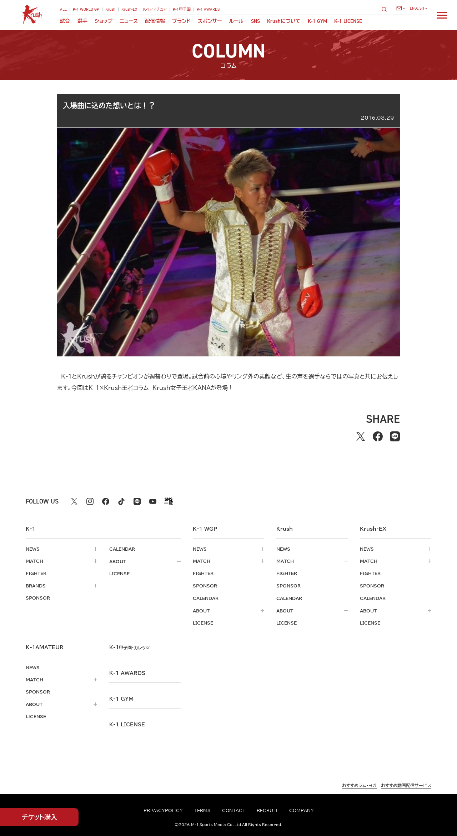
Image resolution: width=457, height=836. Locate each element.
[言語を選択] (418, 8)
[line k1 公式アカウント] (137, 501)
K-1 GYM (317, 21)
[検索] (386, 9)
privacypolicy (163, 810)
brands (36, 585)
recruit (267, 810)
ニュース (129, 21)
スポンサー (210, 21)
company (301, 810)
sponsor (38, 597)
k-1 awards (127, 671)
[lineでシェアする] (394, 436)
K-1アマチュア (155, 9)
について (284, 21)
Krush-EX (129, 9)
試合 (65, 21)
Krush (110, 9)
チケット (39, 817)
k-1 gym (121, 697)
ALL (63, 9)
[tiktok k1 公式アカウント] (121, 501)
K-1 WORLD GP (86, 9)
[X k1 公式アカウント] (74, 501)
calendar (122, 549)
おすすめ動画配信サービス (406, 784)
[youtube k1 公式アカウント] (152, 501)
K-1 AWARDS (208, 9)
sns (255, 21)
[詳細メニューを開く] (442, 15)
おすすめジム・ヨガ (359, 784)
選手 (82, 21)
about (117, 561)
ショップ (103, 21)
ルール (236, 21)
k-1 (130, 646)
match (34, 561)
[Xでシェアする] (360, 436)
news (33, 549)
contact (233, 810)
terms (202, 810)
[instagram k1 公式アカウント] (90, 501)
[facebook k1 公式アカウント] (105, 501)
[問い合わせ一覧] (400, 8)
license (119, 573)
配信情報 (155, 21)
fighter (36, 573)
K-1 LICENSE (348, 21)
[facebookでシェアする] (377, 436)
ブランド (181, 21)
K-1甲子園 (182, 9)
